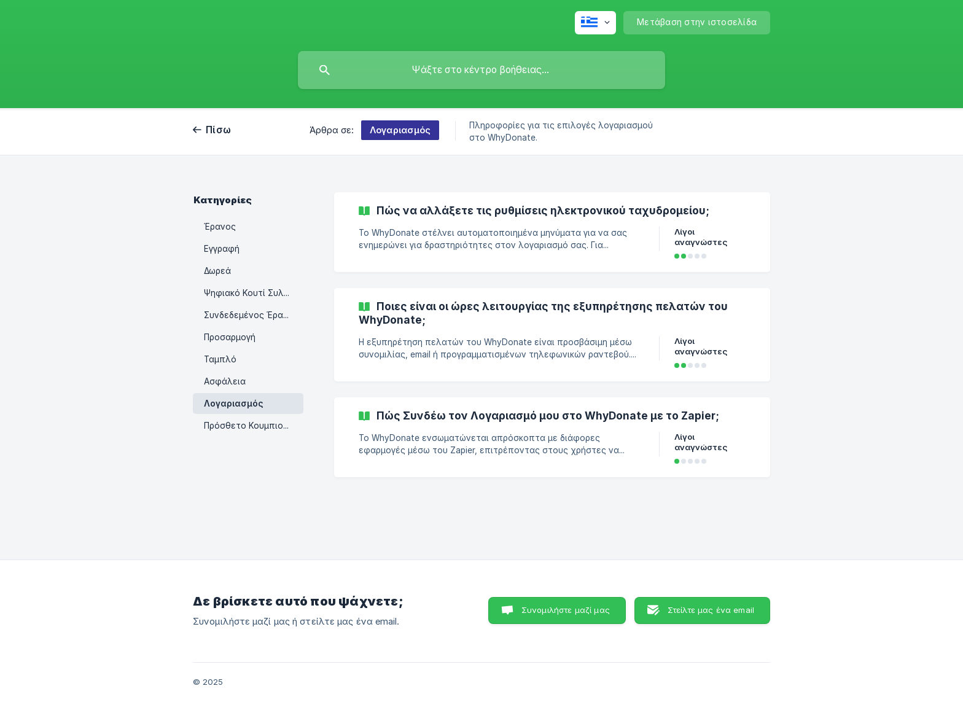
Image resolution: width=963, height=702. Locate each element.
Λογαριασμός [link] (233, 403)
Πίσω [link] (218, 130)
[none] (595, 22)
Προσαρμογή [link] (229, 337)
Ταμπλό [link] (220, 359)
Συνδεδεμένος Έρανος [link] (251, 315)
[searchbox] (481, 70)
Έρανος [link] (220, 227)
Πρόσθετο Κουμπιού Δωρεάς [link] (253, 426)
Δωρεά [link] (217, 271)
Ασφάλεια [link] (225, 381)
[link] (552, 232)
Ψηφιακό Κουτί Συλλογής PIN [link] (253, 293)
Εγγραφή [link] (222, 249)
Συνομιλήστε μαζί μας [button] (565, 610)
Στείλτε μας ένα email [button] (711, 610)
